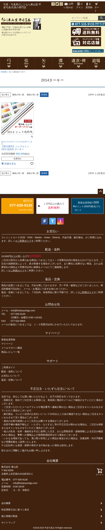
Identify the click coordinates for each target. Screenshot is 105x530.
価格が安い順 (18, 95)
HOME (4, 72)
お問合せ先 (52, 304)
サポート (52, 361)
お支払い (52, 231)
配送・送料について (11, 371)
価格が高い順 (33, 95)
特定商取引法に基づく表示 (15, 509)
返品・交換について (11, 379)
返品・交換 (52, 279)
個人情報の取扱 (9, 516)
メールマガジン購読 (11, 347)
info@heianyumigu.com (23, 310)
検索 (101, 18)
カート (96, 7)
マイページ (52, 333)
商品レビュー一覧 (10, 352)
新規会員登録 (8, 339)
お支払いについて (10, 375)
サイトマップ (8, 522)
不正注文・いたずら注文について (52, 388)
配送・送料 (52, 249)
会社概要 (52, 460)
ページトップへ (100, 191)
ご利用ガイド (24, 241)
